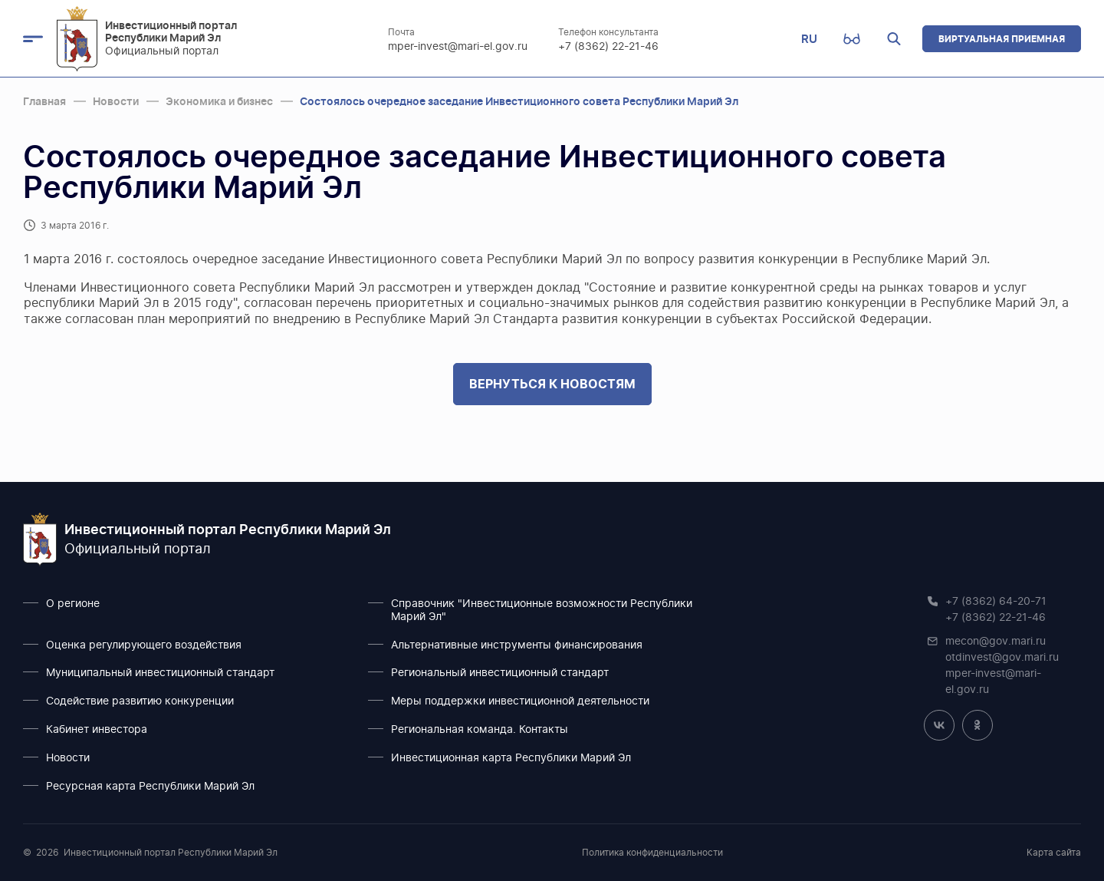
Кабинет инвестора (96, 729)
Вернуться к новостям (552, 383)
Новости (68, 758)
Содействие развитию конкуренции (140, 701)
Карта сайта (1054, 852)
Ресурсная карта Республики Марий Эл (150, 786)
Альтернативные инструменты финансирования (516, 645)
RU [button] (809, 39)
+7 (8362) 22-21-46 (609, 46)
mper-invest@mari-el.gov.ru (458, 46)
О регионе (73, 604)
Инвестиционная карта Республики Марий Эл (511, 758)
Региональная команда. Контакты (479, 729)
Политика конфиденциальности (652, 852)
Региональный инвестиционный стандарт (500, 673)
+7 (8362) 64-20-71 (995, 601)
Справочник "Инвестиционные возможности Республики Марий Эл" (541, 610)
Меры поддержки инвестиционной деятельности (520, 701)
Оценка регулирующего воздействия (144, 645)
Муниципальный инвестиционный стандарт (160, 673)
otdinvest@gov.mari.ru (1002, 657)
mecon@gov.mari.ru (995, 641)
